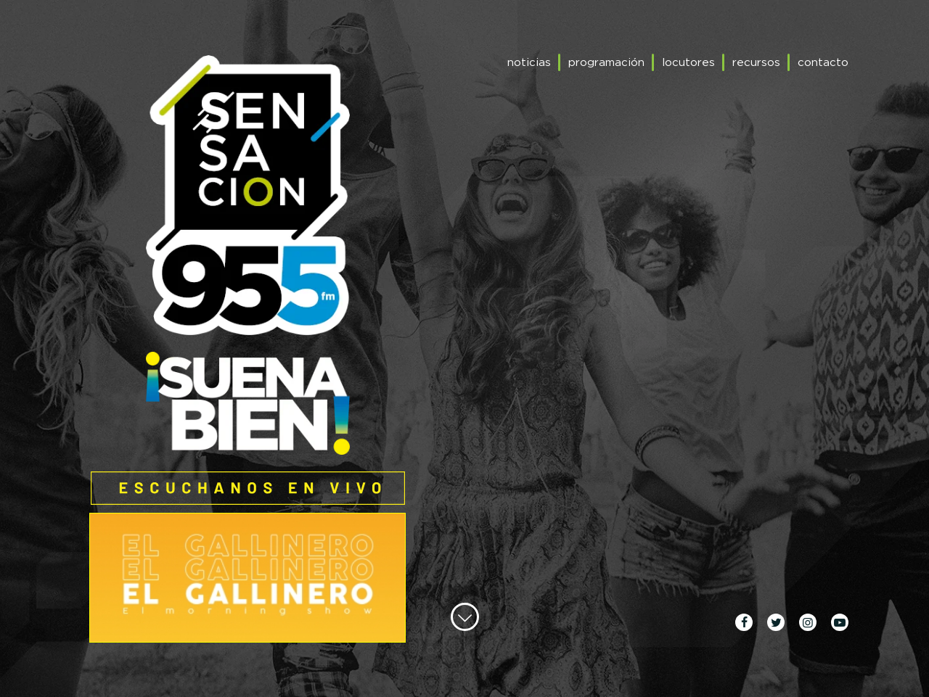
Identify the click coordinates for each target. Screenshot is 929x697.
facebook (744, 622)
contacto (823, 62)
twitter (776, 622)
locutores (688, 62)
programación (606, 62)
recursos (756, 62)
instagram (808, 622)
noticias (529, 62)
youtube (839, 622)
